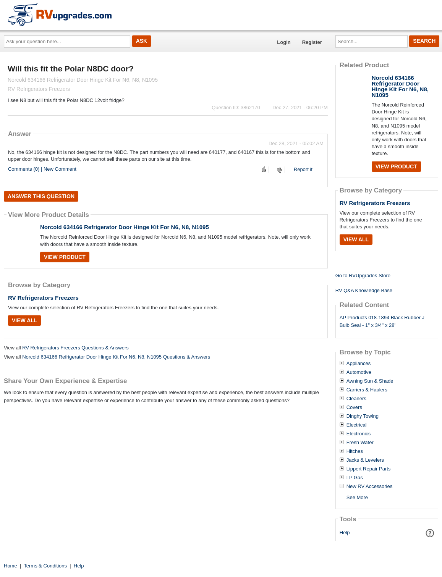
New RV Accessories (369, 486)
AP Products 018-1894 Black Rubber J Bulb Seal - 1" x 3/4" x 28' (382, 321)
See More (357, 497)
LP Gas (354, 477)
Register (312, 42)
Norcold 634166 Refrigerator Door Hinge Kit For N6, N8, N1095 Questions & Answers (116, 357)
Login (283, 42)
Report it (303, 169)
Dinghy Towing (362, 416)
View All (24, 320)
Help (345, 532)
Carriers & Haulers (366, 390)
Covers (354, 407)
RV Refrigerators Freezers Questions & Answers (75, 348)
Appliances (358, 363)
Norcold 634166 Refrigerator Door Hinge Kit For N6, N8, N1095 (124, 227)
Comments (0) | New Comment (42, 169)
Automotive (358, 372)
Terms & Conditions (45, 566)
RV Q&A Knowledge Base (363, 290)
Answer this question (41, 196)
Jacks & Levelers (365, 460)
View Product (65, 257)
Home (10, 566)
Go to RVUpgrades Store (362, 275)
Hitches (354, 451)
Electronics (358, 433)
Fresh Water (360, 442)
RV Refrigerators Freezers (43, 297)
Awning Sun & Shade (369, 381)
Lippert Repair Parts (368, 469)
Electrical (356, 425)
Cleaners (356, 398)
